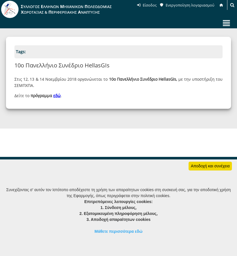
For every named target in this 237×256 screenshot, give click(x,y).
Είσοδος (150, 5)
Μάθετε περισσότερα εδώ (119, 231)
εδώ (57, 95)
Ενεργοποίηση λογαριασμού (190, 5)
